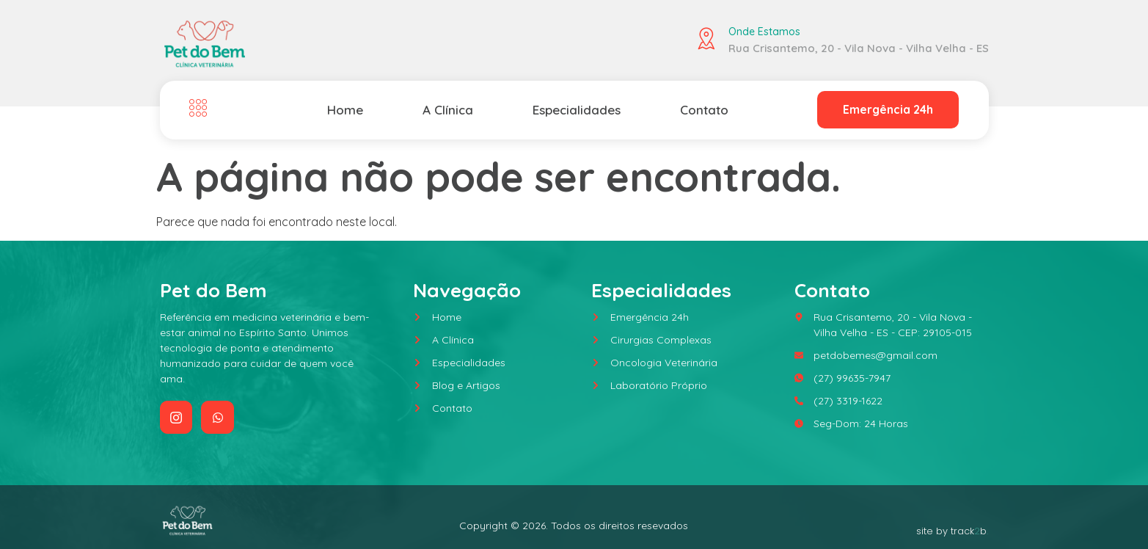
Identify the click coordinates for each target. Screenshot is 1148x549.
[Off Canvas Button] (201, 108)
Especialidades (574, 109)
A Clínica (446, 109)
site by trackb (952, 531)
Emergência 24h (887, 110)
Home (344, 109)
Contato (703, 109)
